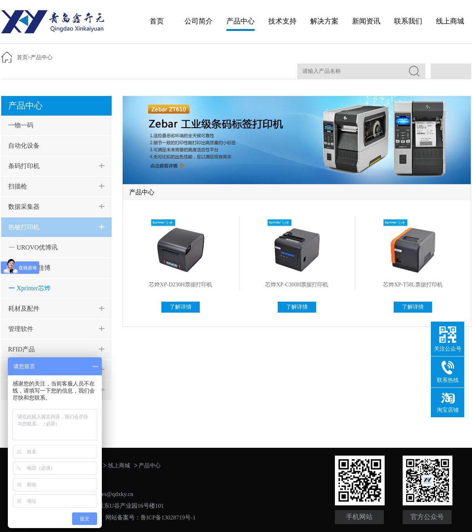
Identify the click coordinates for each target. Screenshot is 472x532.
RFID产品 (21, 349)
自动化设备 (24, 145)
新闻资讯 (366, 21)
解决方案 (324, 21)
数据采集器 (24, 206)
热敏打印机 (24, 227)
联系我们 (408, 21)
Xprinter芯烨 (34, 288)
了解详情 (181, 307)
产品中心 (240, 21)
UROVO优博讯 (37, 247)
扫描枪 (17, 186)
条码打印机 (24, 166)
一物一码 (20, 125)
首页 (157, 21)
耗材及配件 (24, 308)
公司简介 (198, 21)
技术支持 (282, 21)
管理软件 (20, 329)
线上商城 (450, 21)
